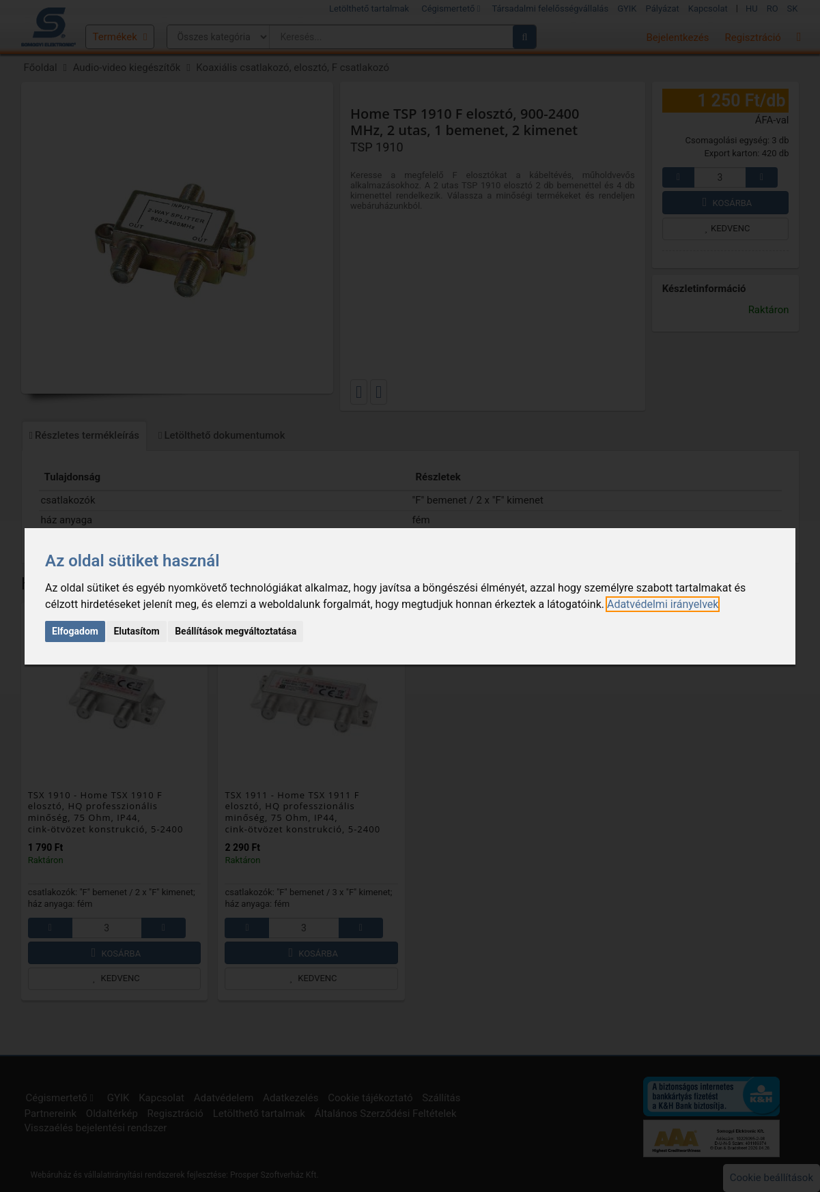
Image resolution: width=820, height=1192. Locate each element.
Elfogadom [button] (75, 631)
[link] (662, 604)
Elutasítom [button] (136, 631)
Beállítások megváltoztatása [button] (235, 631)
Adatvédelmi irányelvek (662, 604)
